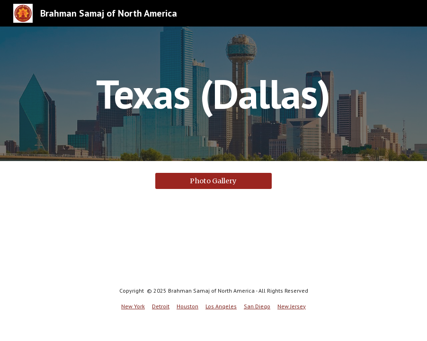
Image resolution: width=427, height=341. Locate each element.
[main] (213, 93)
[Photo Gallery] (213, 181)
